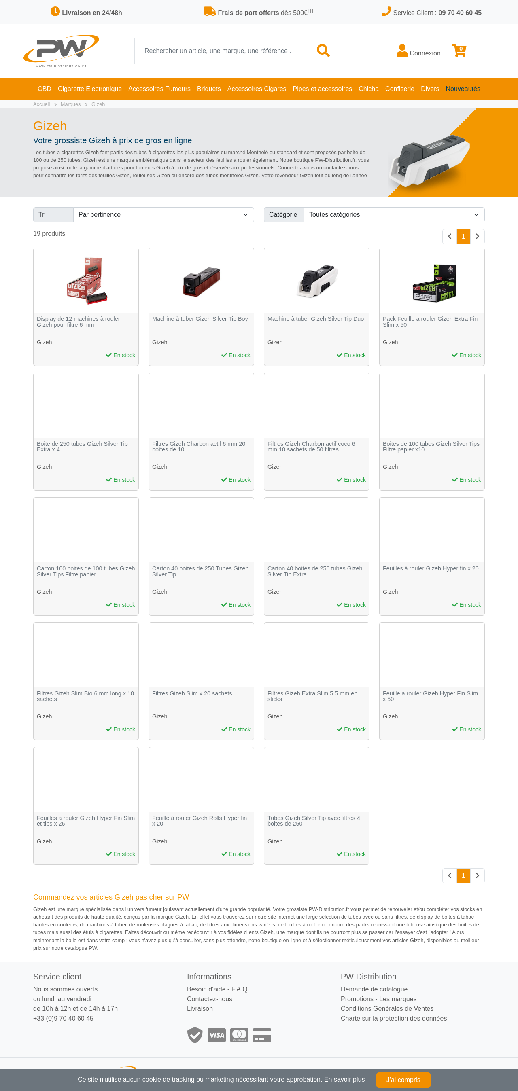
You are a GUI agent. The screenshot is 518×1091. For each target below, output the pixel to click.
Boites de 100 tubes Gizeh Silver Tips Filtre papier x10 (431, 447)
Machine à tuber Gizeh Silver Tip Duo (315, 319)
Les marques (398, 999)
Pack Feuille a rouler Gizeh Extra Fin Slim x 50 (430, 322)
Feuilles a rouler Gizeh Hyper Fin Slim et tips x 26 (86, 821)
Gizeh (98, 104)
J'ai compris (403, 1079)
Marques (71, 104)
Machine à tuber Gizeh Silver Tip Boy (200, 319)
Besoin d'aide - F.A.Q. (218, 989)
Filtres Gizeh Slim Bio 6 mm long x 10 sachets (85, 696)
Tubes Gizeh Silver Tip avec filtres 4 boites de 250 (313, 821)
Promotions (357, 999)
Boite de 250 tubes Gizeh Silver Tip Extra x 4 (82, 447)
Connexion (419, 50)
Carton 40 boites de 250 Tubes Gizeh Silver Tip (200, 571)
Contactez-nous (209, 999)
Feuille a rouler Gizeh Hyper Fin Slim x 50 (430, 696)
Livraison (200, 1008)
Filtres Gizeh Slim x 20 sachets (192, 694)
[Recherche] (221, 51)
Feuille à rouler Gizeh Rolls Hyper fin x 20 (199, 821)
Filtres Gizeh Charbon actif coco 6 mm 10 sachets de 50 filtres (311, 447)
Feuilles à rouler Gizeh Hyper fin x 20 (431, 569)
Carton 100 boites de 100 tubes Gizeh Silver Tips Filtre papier (86, 571)
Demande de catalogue (374, 989)
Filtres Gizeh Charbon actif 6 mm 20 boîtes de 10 (198, 447)
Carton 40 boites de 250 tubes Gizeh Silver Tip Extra (314, 571)
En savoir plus (344, 1079)
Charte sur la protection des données (394, 1018)
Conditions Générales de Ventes (387, 1008)
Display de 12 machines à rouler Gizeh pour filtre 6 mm (78, 322)
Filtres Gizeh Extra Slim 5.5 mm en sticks (312, 696)
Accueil (41, 104)
